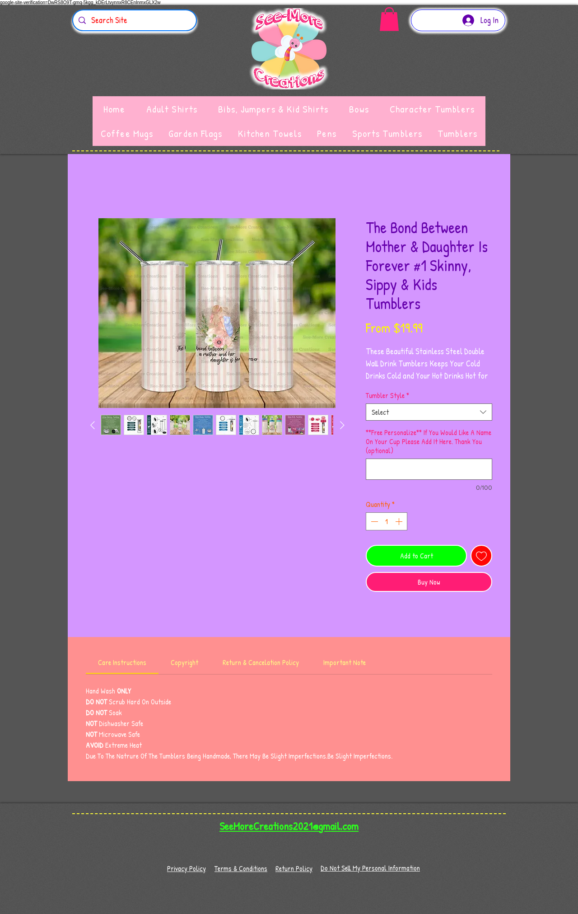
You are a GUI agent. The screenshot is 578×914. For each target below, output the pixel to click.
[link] (122, 662)
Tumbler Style (387, 395)
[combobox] (429, 412)
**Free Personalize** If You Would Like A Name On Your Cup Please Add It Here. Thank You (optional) (428, 441)
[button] (389, 19)
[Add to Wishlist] (481, 556)
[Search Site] (134, 20)
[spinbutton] (386, 521)
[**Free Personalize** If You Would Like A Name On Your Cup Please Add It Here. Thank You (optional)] (429, 469)
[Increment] (399, 521)
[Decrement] (373, 521)
